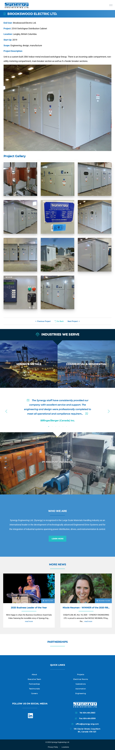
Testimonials (34, 689)
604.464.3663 (89, 713)
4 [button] (59, 426)
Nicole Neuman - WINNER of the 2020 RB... (86, 607)
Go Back (59, 321)
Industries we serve (57, 334)
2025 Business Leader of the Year (29, 607)
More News (57, 564)
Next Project (74, 321)
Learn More (57, 539)
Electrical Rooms (80, 679)
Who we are (57, 511)
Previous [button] (6, 410)
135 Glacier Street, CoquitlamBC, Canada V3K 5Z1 (87, 730)
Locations (65, 747)
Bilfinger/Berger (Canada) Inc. (57, 420)
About (34, 674)
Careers (34, 693)
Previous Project (43, 321)
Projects (80, 674)
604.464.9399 (89, 718)
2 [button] (52, 426)
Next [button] (109, 410)
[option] (29, 364)
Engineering (80, 693)
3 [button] (56, 426)
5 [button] (63, 426)
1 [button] (48, 426)
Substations (81, 684)
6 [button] (66, 426)
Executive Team (34, 679)
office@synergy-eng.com (87, 724)
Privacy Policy (53, 747)
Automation (80, 689)
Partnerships (57, 641)
